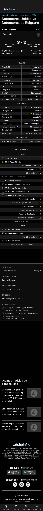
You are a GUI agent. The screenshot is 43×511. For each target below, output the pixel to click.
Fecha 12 (38, 29)
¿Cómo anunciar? (21, 496)
